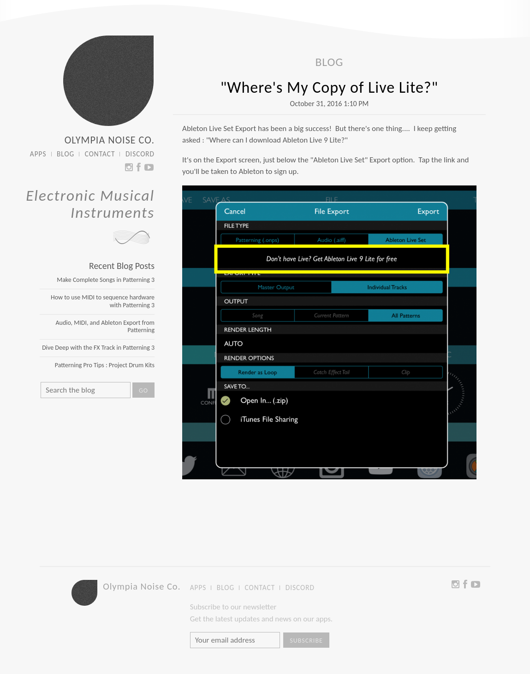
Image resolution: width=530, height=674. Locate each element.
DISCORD (140, 154)
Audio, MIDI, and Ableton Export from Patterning (105, 326)
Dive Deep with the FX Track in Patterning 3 (98, 348)
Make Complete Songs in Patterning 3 (106, 280)
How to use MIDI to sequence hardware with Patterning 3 (103, 301)
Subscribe (306, 640)
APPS (38, 154)
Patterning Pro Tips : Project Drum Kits (105, 365)
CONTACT (100, 154)
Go (143, 390)
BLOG (65, 154)
